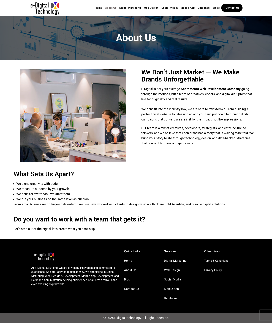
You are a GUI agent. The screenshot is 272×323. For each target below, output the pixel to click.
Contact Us (131, 289)
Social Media (169, 7)
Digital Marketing (130, 7)
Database (204, 7)
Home (98, 7)
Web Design (151, 7)
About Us (110, 7)
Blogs (216, 7)
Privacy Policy (213, 270)
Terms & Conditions (216, 260)
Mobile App (188, 7)
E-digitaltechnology (127, 318)
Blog (127, 279)
